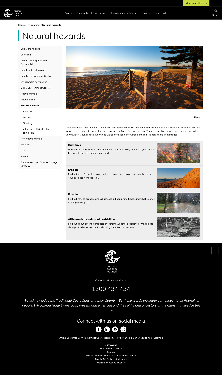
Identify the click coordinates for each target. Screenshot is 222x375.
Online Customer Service (72, 337)
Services (146, 13)
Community (82, 13)
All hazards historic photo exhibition (37, 131)
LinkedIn (107, 329)
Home (21, 24)
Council (68, 13)
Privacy (120, 337)
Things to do (160, 13)
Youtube (115, 329)
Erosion (27, 117)
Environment (99, 13)
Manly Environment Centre (35, 87)
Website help (145, 337)
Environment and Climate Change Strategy (39, 164)
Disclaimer (131, 337)
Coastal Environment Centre (36, 75)
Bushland (26, 54)
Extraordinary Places (196, 3)
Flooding (27, 123)
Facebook (99, 329)
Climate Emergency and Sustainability (34, 62)
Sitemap (158, 337)
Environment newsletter (34, 81)
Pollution (25, 144)
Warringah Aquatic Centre (111, 362)
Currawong (111, 344)
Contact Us (93, 337)
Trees (24, 150)
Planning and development (123, 13)
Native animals (29, 93)
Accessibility (107, 337)
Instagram (123, 329)
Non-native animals (31, 138)
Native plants (28, 99)
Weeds (24, 156)
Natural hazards (30, 105)
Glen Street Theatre (111, 348)
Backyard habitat (30, 48)
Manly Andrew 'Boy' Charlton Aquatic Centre (111, 355)
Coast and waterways (33, 69)
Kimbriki (111, 351)
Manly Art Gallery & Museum (111, 359)
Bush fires (28, 111)
